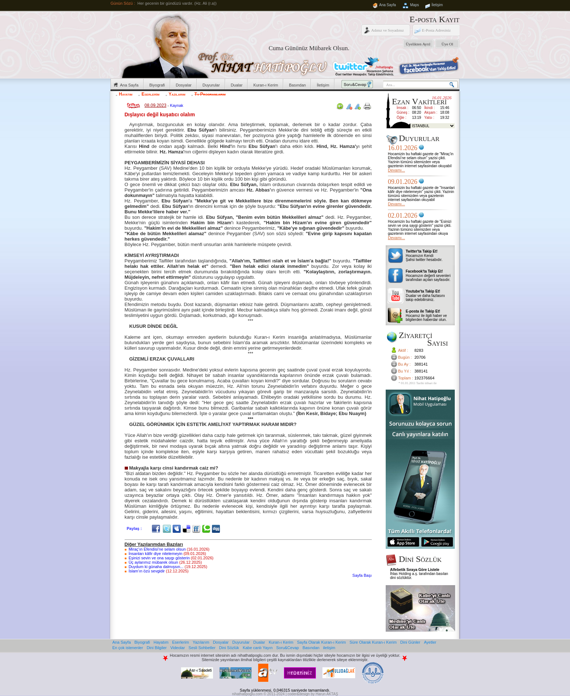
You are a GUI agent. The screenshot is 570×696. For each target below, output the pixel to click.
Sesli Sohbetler (202, 647)
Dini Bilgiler (156, 647)
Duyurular (211, 85)
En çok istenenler (127, 647)
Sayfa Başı (362, 575)
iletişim (329, 647)
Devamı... (396, 170)
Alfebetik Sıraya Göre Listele (414, 570)
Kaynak (176, 105)
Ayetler (430, 642)
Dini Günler (410, 642)
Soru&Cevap (287, 647)
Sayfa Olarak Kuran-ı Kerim (321, 642)
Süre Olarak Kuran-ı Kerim (373, 642)
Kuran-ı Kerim (265, 85)
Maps (414, 5)
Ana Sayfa (387, 5)
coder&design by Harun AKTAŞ (313, 694)
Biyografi (157, 85)
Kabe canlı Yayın (258, 647)
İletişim (437, 5)
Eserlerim (150, 94)
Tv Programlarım (210, 94)
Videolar (177, 647)
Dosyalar (184, 85)
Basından (297, 85)
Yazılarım (177, 94)
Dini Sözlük (229, 647)
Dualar (236, 85)
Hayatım (125, 94)
